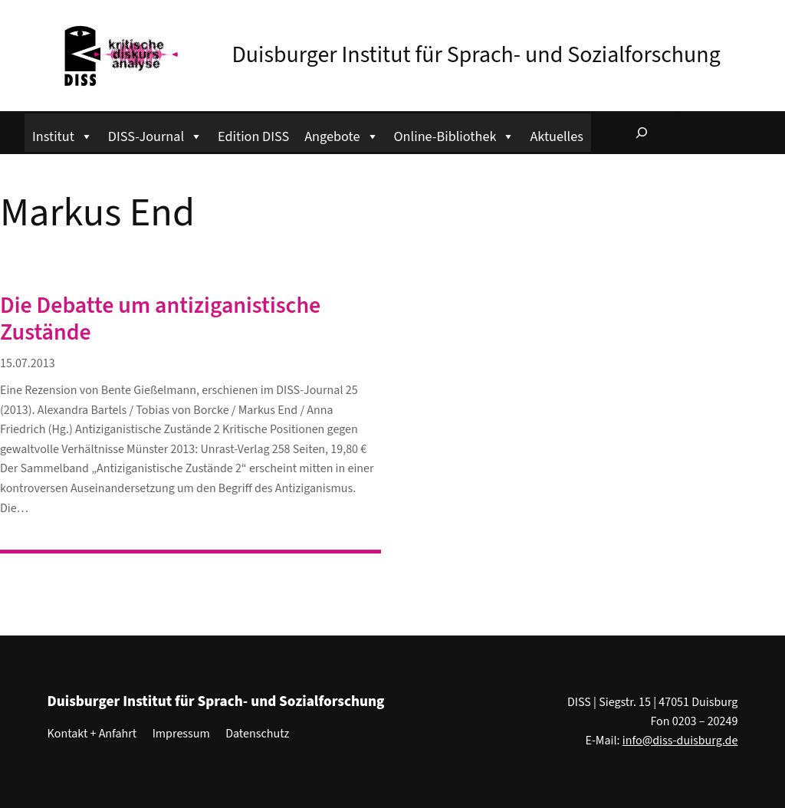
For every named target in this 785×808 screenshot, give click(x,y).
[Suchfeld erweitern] (642, 132)
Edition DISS (253, 136)
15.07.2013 (27, 363)
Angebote (341, 134)
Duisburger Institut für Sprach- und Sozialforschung (476, 54)
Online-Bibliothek (454, 134)
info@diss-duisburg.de (680, 740)
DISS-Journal (155, 134)
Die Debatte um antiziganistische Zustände (160, 319)
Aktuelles (556, 136)
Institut (62, 134)
